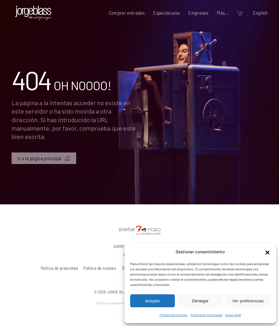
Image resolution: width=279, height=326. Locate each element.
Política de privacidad (206, 315)
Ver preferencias (248, 300)
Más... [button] (223, 13)
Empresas (198, 13)
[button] (267, 252)
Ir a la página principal (44, 158)
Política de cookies (174, 315)
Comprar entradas (127, 13)
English (260, 13)
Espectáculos (166, 13)
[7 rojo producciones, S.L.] (140, 229)
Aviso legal (233, 315)
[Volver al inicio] (33, 13)
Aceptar (152, 300)
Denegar (200, 300)
